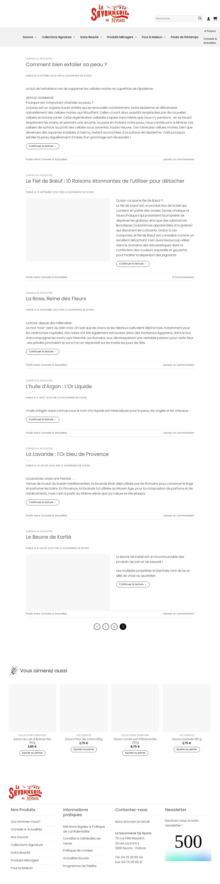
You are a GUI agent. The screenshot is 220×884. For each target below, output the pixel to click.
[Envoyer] (200, 18)
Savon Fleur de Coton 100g (83, 739)
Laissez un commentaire (178, 159)
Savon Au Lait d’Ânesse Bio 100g (32, 741)
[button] (209, 18)
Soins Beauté (91, 37)
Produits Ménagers (122, 37)
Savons (30, 37)
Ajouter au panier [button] (32, 752)
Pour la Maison (154, 37)
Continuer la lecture (42, 146)
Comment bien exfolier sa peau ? (66, 64)
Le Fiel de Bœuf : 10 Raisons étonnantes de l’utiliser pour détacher (105, 180)
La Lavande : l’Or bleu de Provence (67, 454)
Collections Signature (58, 37)
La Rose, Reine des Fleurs (56, 298)
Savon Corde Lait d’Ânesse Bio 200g (135, 741)
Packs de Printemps (184, 37)
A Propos (210, 31)
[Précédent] (97, 626)
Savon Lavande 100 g (186, 739)
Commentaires (183, 277)
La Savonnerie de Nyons (77, 75)
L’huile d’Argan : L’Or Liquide (59, 386)
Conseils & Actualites (210, 40)
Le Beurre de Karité (48, 536)
